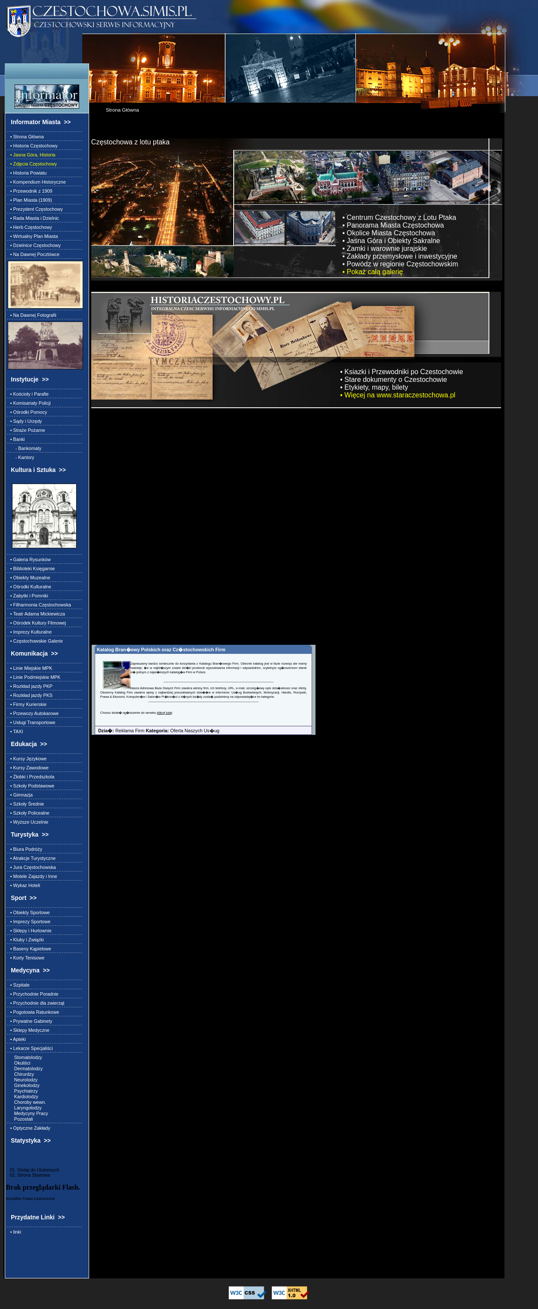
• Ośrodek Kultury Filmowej (37, 622)
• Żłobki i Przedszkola (31, 776)
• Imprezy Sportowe (29, 921)
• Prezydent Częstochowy (35, 209)
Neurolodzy (22, 1079)
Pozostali (20, 1119)
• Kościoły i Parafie (28, 394)
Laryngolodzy (25, 1107)
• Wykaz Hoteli (24, 885)
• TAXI (15, 731)
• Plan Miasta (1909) (30, 200)
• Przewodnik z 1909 (30, 191)
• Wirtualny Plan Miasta (33, 236)
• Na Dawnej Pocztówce (33, 254)
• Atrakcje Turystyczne (32, 858)
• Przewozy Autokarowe (33, 713)
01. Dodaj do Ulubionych (32, 1169)
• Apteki (17, 1039)
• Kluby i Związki (26, 939)
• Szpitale (19, 984)
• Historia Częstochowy (33, 145)
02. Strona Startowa (28, 1175)
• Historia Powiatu (27, 172)
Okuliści (19, 1062)
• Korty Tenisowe (26, 957)
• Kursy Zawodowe (28, 767)
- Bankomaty (24, 448)
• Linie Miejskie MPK (30, 668)
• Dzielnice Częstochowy (34, 245)
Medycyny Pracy (28, 1113)
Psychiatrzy (23, 1090)
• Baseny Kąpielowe (29, 948)
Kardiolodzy (23, 1096)
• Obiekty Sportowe (29, 912)
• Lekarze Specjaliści (30, 1048)
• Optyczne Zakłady (29, 1128)
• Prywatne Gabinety (30, 1021)
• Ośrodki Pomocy (27, 412)
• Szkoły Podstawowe (31, 785)
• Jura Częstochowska (32, 867)
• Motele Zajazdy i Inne (32, 876)
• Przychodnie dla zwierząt (36, 1003)
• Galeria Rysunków (29, 559)
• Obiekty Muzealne (29, 577)
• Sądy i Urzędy (25, 421)
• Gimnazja (20, 794)
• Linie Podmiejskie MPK (34, 677)
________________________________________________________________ (218, 680)
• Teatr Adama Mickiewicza (36, 613)
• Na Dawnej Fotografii (32, 315)
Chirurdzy (21, 1074)
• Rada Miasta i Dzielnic (33, 218)
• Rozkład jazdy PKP (30, 686)
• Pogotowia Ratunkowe (33, 1012)
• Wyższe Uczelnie (28, 822)
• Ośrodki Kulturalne (29, 586)
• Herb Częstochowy (30, 227)
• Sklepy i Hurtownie (30, 930)
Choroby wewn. (27, 1102)
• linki (14, 1231)
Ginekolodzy (24, 1085)
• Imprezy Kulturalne (30, 631)
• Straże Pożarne (26, 430)
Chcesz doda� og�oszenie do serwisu (128, 713)
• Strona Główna (26, 136)
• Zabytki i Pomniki (28, 595)
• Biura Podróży (25, 849)
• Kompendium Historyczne (37, 181)
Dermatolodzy (25, 1068)
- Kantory (21, 457)
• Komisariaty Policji (29, 403)
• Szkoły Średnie (26, 803)
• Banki (16, 439)
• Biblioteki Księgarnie (31, 568)
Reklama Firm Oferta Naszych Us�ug (156, 730)
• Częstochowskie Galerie (35, 641)
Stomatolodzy (25, 1057)
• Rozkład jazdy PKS (30, 695)
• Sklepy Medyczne (28, 1030)
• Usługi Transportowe (32, 722)
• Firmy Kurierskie (27, 704)
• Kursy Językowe (27, 758)
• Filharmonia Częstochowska (39, 604)
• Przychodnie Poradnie (33, 994)
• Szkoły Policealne (28, 812)
